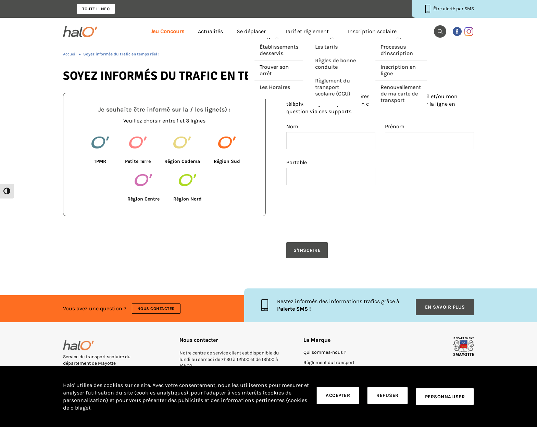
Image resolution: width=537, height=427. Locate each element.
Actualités (210, 31)
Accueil (69, 54)
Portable (296, 162)
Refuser (387, 397)
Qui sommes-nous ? (324, 345)
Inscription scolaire (372, 31)
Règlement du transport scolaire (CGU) (328, 360)
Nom (292, 127)
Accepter (338, 397)
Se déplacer (251, 31)
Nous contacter (157, 305)
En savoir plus (445, 302)
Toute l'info (96, 9)
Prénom (394, 127)
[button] (440, 31)
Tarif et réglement (307, 31)
